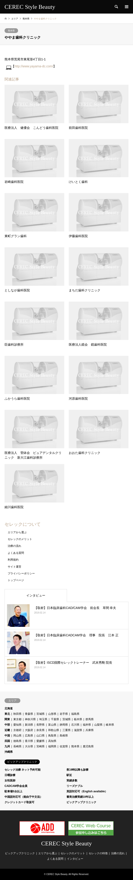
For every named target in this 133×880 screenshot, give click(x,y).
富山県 (52, 724)
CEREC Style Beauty (66, 843)
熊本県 (11, 30)
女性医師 (10, 780)
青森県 (29, 713)
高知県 (52, 741)
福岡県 (52, 746)
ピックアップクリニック (81, 802)
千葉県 (55, 719)
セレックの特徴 (98, 853)
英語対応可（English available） (86, 791)
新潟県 (29, 724)
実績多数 (71, 780)
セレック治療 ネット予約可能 (22, 769)
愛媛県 (40, 741)
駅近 (69, 775)
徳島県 (17, 741)
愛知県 (17, 724)
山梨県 (98, 724)
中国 (7, 735)
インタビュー (35, 595)
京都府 (17, 730)
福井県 (87, 724)
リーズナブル (74, 786)
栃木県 (78, 719)
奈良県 (40, 730)
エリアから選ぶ (17, 532)
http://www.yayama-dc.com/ (33, 66)
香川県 (29, 741)
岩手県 (64, 713)
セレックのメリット (20, 539)
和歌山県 (53, 730)
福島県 (75, 713)
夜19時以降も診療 (77, 769)
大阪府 (29, 730)
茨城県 (66, 719)
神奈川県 (30, 719)
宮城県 (40, 713)
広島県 (29, 735)
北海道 (9, 708)
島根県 (64, 735)
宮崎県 (40, 746)
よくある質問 (16, 552)
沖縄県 (9, 751)
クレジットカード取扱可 (19, 802)
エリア (14, 18)
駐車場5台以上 (13, 791)
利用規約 (13, 559)
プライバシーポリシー (21, 573)
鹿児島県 (88, 746)
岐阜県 (110, 724)
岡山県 (17, 735)
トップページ (16, 580)
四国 (7, 741)
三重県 (66, 730)
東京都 (17, 719)
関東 (7, 719)
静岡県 (64, 724)
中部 (7, 724)
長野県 (40, 724)
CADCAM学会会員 (16, 786)
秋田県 (17, 713)
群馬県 (90, 719)
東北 (7, 713)
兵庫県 (90, 730)
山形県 (52, 713)
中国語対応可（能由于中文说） (24, 796)
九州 (7, 746)
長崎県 (17, 746)
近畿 (7, 730)
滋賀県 (78, 730)
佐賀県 (64, 746)
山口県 (40, 735)
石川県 (75, 724)
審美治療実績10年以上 (80, 796)
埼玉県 (43, 719)
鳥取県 (52, 735)
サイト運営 (14, 566)
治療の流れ (14, 545)
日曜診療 (10, 775)
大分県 (29, 746)
